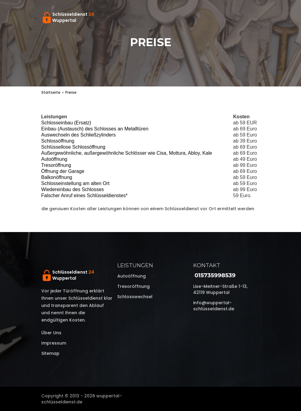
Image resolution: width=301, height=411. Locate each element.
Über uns (51, 333)
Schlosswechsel (134, 297)
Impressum (53, 343)
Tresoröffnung (133, 286)
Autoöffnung (131, 276)
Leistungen (135, 265)
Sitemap (50, 353)
